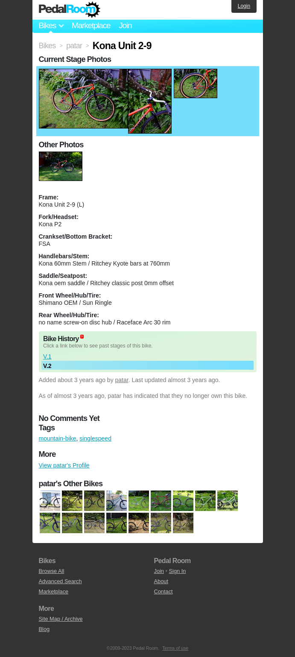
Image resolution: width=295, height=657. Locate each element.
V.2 (47, 365)
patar (122, 380)
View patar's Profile (64, 465)
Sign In (177, 571)
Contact (163, 591)
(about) (82, 336)
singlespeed (95, 438)
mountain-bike (57, 438)
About (161, 581)
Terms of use (175, 648)
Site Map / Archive (61, 619)
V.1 (47, 356)
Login (244, 6)
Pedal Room (69, 9)
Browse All (51, 571)
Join (125, 25)
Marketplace (91, 25)
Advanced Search (60, 581)
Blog (44, 629)
